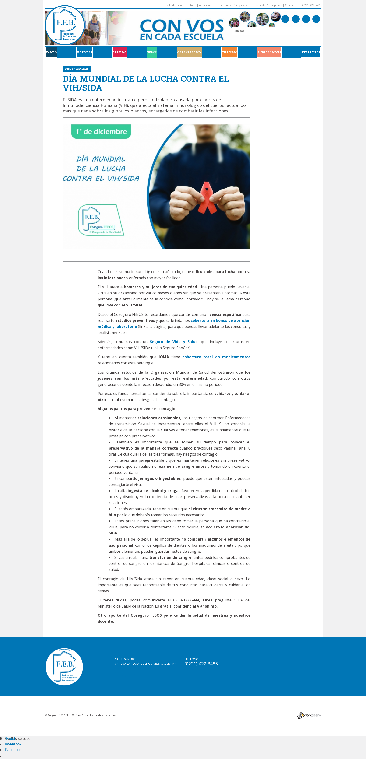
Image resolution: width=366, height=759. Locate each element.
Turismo (229, 52)
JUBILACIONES (269, 52)
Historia (191, 5)
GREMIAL (120, 52)
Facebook (13, 744)
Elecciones (224, 5)
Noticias (84, 52)
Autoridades (206, 5)
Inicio (51, 52)
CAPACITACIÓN (189, 52)
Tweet (10, 739)
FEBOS (152, 52)
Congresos (240, 5)
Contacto (290, 5)
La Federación (174, 5)
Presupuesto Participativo (266, 5)
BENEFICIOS (310, 52)
